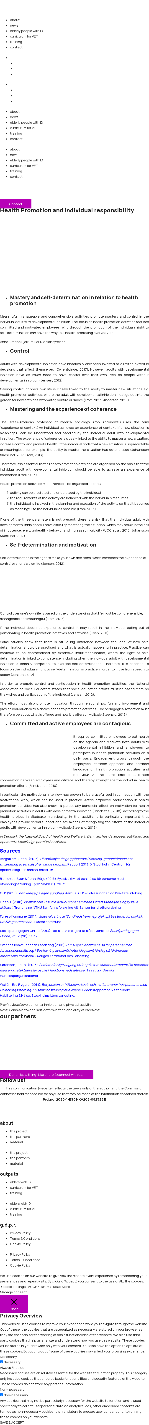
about (15, 20)
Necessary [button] (8, 1356)
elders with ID (20, 1182)
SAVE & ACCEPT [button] (12, 1422)
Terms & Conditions (25, 1238)
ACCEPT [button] (34, 1286)
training (16, 41)
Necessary (12, 1362)
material (16, 1142)
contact (16, 47)
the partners (20, 1136)
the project (19, 1131)
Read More (61, 1286)
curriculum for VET (24, 36)
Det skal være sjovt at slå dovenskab (80, 930)
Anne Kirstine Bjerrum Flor (19, 341)
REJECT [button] (47, 1286)
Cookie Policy (20, 1244)
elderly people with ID (26, 30)
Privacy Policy (20, 1233)
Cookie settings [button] (13, 1286)
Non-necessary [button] (12, 1389)
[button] (12, 57)
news (14, 25)
